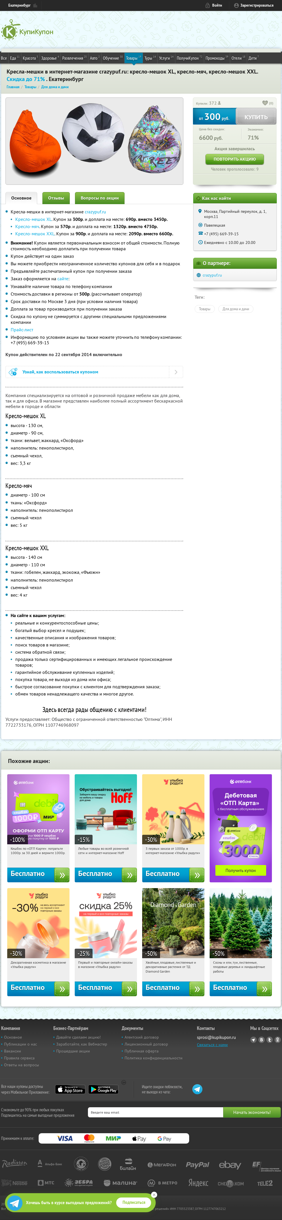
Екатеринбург (19, 5)
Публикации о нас (20, 1044)
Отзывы (56, 198)
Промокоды (217, 57)
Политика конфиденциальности (154, 1058)
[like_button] (265, 103)
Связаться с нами (212, 1044)
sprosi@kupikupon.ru (216, 1037)
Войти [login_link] (217, 5)
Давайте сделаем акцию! (78, 1037)
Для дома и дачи (236, 309)
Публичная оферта (142, 1051)
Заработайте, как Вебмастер (81, 1044)
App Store (70, 1089)
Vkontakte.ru (261, 1040)
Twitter (269, 1040)
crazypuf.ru (95, 212)
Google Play (103, 1089)
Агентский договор (142, 1037)
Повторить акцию (235, 159)
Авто (95, 57)
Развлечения (74, 57)
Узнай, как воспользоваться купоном (60, 372)
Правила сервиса (19, 1058)
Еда (15, 57)
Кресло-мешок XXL (34, 233)
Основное (21, 198)
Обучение (113, 57)
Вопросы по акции (100, 198)
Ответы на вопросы (21, 1064)
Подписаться (134, 1202)
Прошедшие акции (73, 1051)
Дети (254, 57)
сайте (62, 278)
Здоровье (50, 57)
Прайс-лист (22, 329)
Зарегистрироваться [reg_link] (257, 5)
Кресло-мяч (27, 226)
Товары (133, 57)
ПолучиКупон (189, 57)
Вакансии (12, 1051)
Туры (150, 57)
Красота (30, 57)
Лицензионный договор (146, 1044)
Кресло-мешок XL (33, 219)
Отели (238, 57)
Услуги (166, 57)
